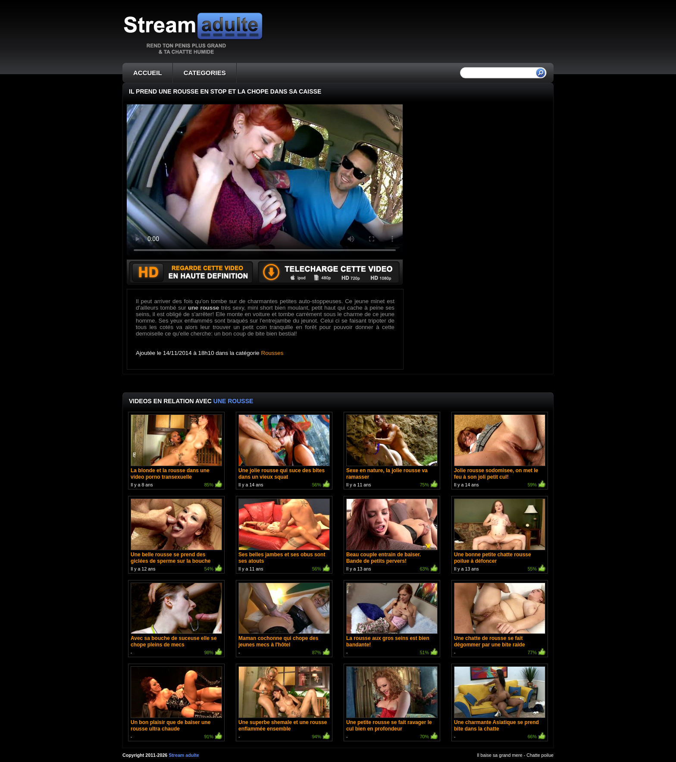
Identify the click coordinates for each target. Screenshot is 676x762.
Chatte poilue (540, 755)
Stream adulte (184, 755)
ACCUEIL (147, 72)
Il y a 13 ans (392, 536)
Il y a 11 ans (392, 451)
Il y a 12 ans (176, 536)
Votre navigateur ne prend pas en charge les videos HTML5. (265, 182)
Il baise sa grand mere (499, 755)
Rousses (272, 353)
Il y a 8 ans (176, 451)
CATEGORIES (205, 72)
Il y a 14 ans (284, 451)
